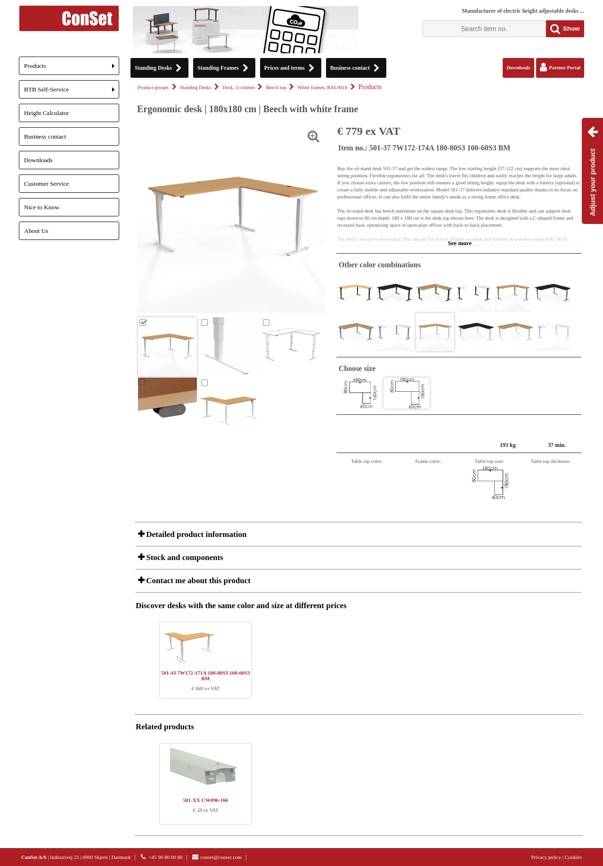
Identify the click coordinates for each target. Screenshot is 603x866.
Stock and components (183, 557)
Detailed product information (195, 534)
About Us (36, 230)
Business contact (45, 136)
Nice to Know (41, 207)
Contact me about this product (197, 580)
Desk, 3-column (238, 87)
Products (71, 68)
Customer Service (46, 183)
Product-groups (153, 87)
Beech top (276, 87)
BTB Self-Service (71, 92)
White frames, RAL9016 (322, 87)
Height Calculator (46, 112)
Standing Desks (196, 87)
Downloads (38, 160)
